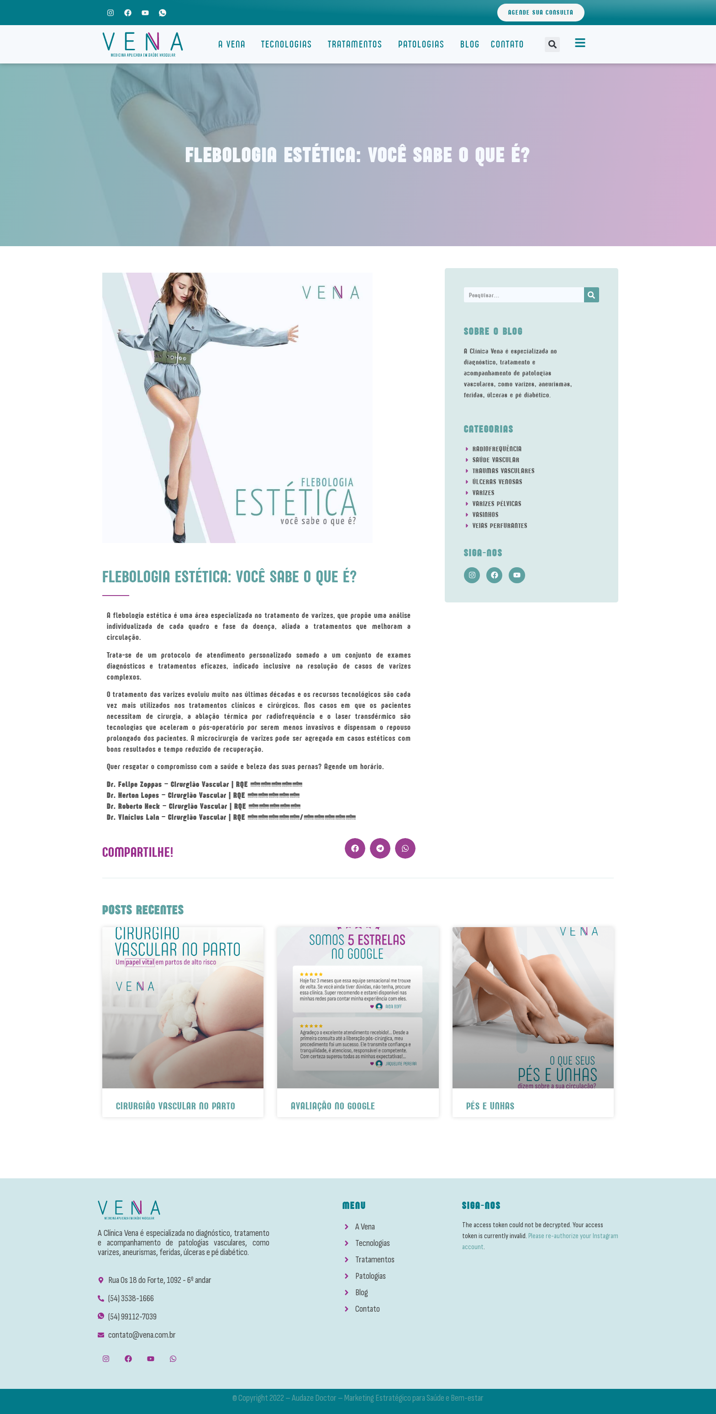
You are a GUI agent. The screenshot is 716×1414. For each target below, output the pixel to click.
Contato (507, 44)
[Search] (591, 294)
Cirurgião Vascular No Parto (176, 1106)
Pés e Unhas (490, 1106)
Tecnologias (289, 44)
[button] (552, 44)
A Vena (234, 44)
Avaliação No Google (333, 1106)
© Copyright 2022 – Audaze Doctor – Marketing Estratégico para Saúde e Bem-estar (358, 1398)
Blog (470, 44)
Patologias (423, 44)
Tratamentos (357, 44)
